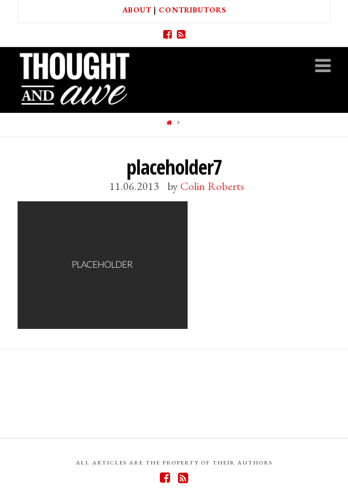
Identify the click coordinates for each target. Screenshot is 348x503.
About (136, 10)
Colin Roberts (212, 186)
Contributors (192, 10)
